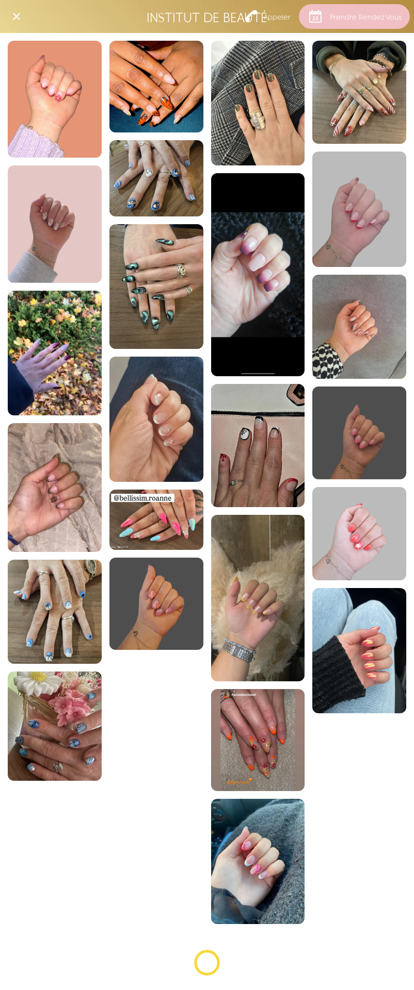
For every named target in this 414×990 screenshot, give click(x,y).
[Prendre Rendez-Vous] (354, 16)
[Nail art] (156, 86)
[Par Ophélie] (55, 99)
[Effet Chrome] (258, 103)
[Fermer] (16, 16)
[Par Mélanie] (55, 353)
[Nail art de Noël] (156, 178)
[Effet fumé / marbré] (156, 286)
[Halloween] (258, 445)
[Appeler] (268, 16)
